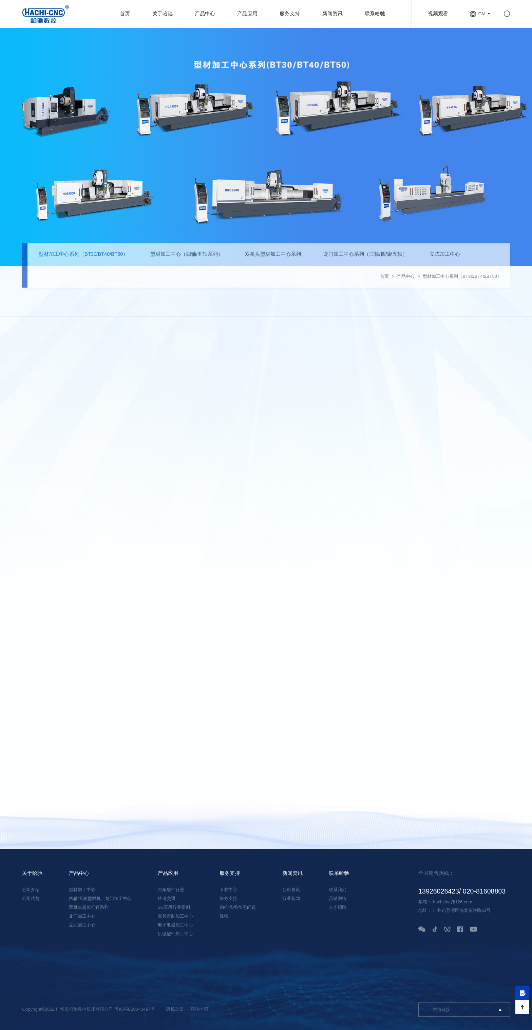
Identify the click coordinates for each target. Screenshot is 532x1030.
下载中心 (228, 889)
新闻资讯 (332, 13)
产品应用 (247, 13)
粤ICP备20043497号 (134, 1009)
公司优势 (31, 898)
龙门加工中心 (82, 916)
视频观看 (438, 13)
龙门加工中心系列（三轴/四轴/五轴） (365, 266)
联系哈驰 (375, 13)
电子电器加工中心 (175, 925)
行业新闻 (291, 898)
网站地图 (199, 1009)
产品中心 (205, 13)
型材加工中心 (82, 889)
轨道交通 (166, 898)
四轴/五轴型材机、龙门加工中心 (100, 898)
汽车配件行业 (171, 889)
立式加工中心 (445, 266)
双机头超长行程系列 (89, 907)
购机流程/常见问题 (238, 907)
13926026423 (438, 891)
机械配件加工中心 (175, 934)
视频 (224, 916)
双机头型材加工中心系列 (273, 266)
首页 (125, 13)
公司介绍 (31, 889)
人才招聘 (337, 907)
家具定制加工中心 (175, 916)
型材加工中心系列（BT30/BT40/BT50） (83, 266)
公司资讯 (291, 889)
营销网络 (337, 898)
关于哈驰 (162, 13)
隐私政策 (175, 1009)
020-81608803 (484, 891)
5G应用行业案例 (174, 907)
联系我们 (337, 889)
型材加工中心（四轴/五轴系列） (186, 266)
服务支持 (290, 13)
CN (481, 13)
